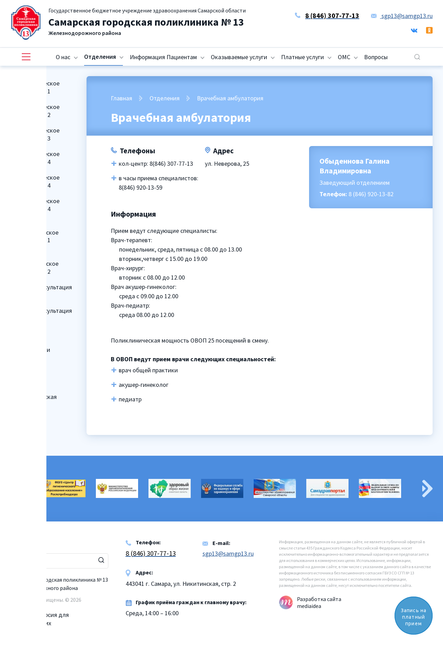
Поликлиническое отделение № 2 (35, 111)
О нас (63, 57)
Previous (15, 488)
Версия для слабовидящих (39, 615)
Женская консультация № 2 (41, 314)
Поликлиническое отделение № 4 (35, 158)
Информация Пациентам (163, 57)
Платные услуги (302, 57)
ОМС (344, 57)
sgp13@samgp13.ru (402, 16)
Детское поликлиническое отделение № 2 (34, 263)
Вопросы (376, 57)
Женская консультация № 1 (41, 291)
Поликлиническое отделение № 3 (35, 134)
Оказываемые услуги (239, 57)
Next (427, 488)
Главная (121, 98)
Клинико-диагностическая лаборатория (33, 397)
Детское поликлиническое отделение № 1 (34, 232)
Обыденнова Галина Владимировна (354, 165)
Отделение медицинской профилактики (30, 342)
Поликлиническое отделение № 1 (35, 87)
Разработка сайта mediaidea (319, 602)
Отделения (100, 57)
